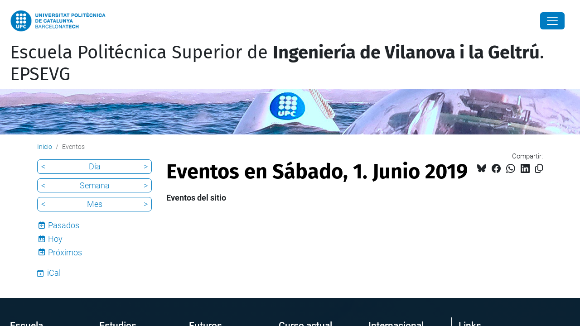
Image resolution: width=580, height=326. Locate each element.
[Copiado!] (539, 168)
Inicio (44, 146)
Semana (95, 185)
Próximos (65, 252)
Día (95, 166)
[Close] (552, 20)
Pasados (63, 225)
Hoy (55, 239)
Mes (94, 204)
